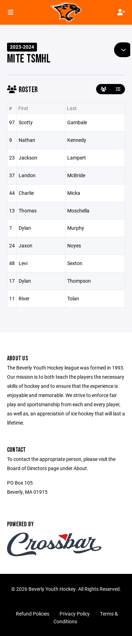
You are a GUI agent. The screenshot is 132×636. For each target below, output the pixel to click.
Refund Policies (32, 613)
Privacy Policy (74, 613)
